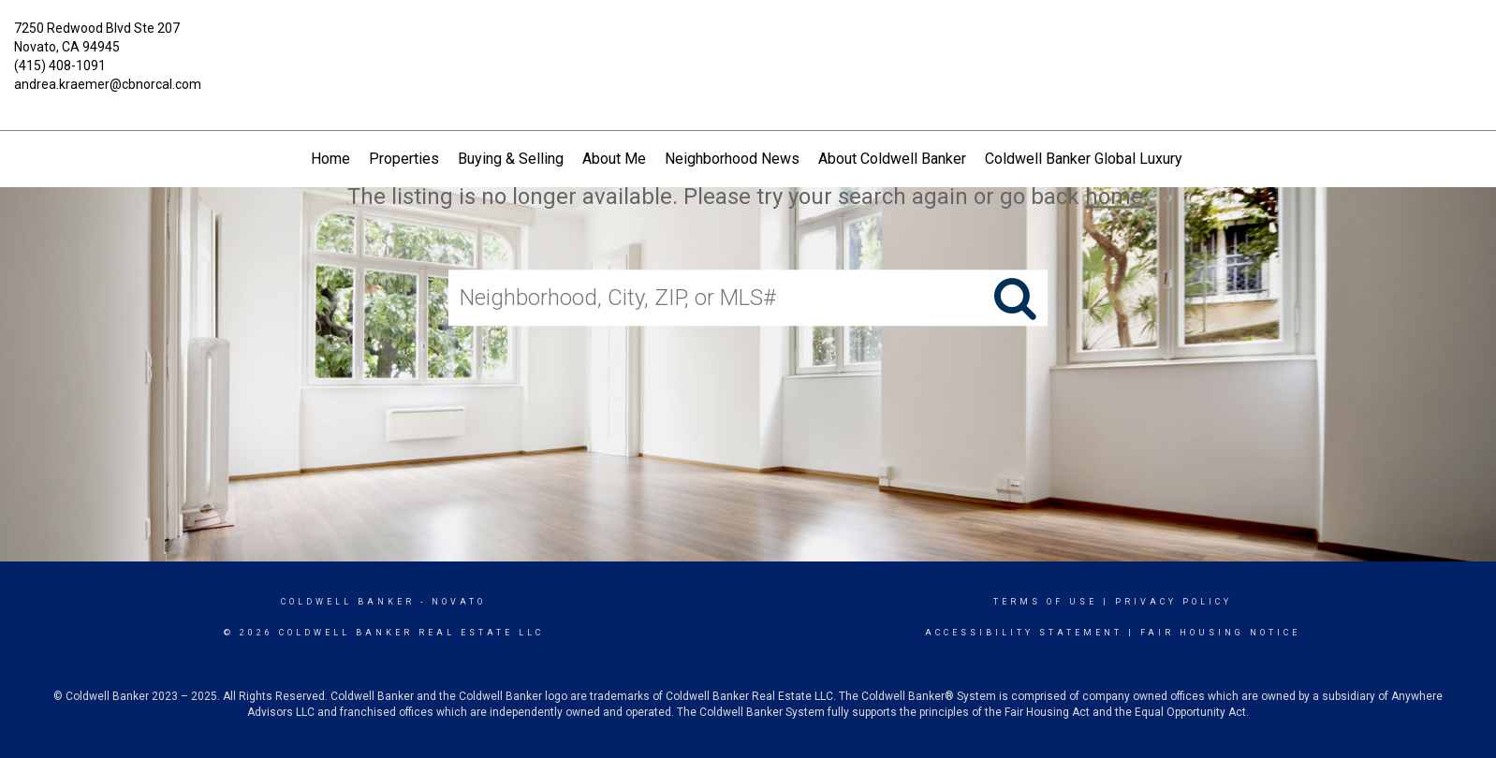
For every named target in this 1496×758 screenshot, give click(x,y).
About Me (614, 159)
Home (330, 159)
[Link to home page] (748, 42)
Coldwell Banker (348, 601)
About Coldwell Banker (892, 159)
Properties (404, 159)
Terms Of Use (1045, 601)
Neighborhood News (732, 159)
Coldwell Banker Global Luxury (1083, 159)
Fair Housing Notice (1220, 632)
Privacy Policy (1173, 601)
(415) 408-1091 (60, 65)
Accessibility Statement (1023, 632)
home (1114, 196)
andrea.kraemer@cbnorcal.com (107, 84)
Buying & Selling (511, 159)
